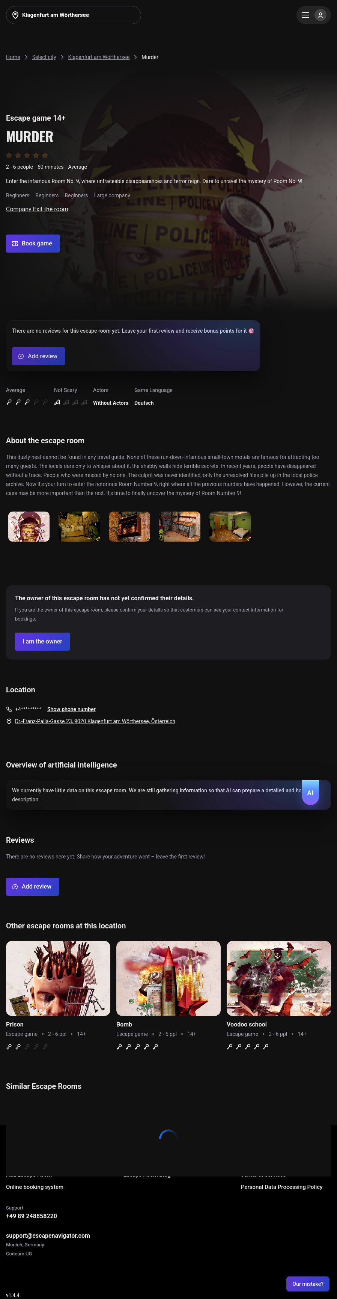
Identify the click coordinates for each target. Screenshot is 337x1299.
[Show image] (29, 527)
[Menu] (313, 15)
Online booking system (34, 1187)
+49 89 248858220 (31, 1216)
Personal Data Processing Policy (281, 1187)
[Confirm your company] (42, 642)
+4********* (28, 709)
